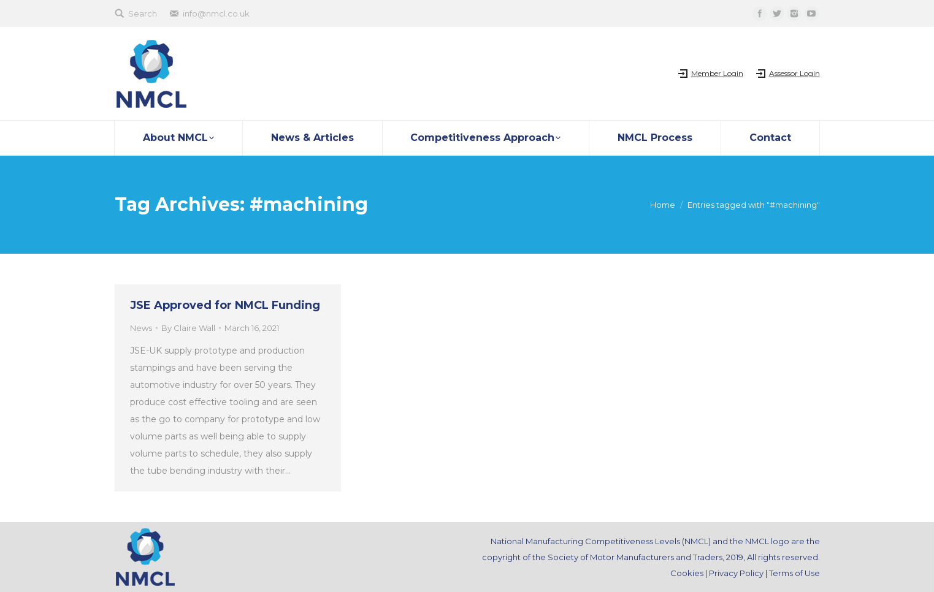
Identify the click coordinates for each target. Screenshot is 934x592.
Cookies (686, 573)
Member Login (717, 73)
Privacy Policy (736, 573)
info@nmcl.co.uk (216, 13)
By (188, 328)
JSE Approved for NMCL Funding (225, 305)
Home (662, 205)
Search (142, 13)
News (141, 328)
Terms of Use (794, 573)
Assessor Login (794, 73)
